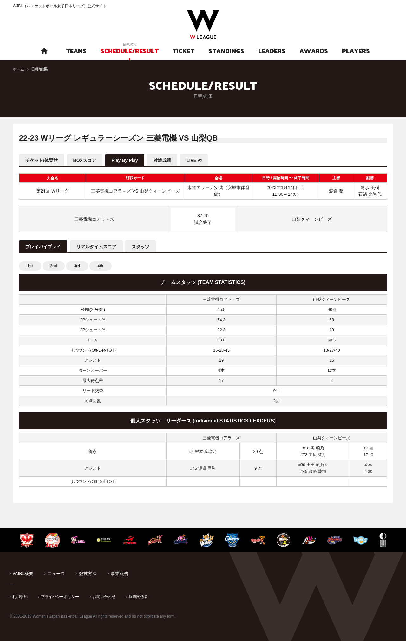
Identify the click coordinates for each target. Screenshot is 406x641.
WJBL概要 (23, 573)
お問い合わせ (104, 596)
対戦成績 (162, 160)
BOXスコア (84, 160)
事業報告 (119, 573)
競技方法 (88, 573)
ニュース (56, 573)
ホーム (18, 69)
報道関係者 (138, 596)
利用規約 (20, 596)
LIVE (192, 160)
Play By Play (125, 160)
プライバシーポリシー (60, 596)
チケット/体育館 (41, 160)
